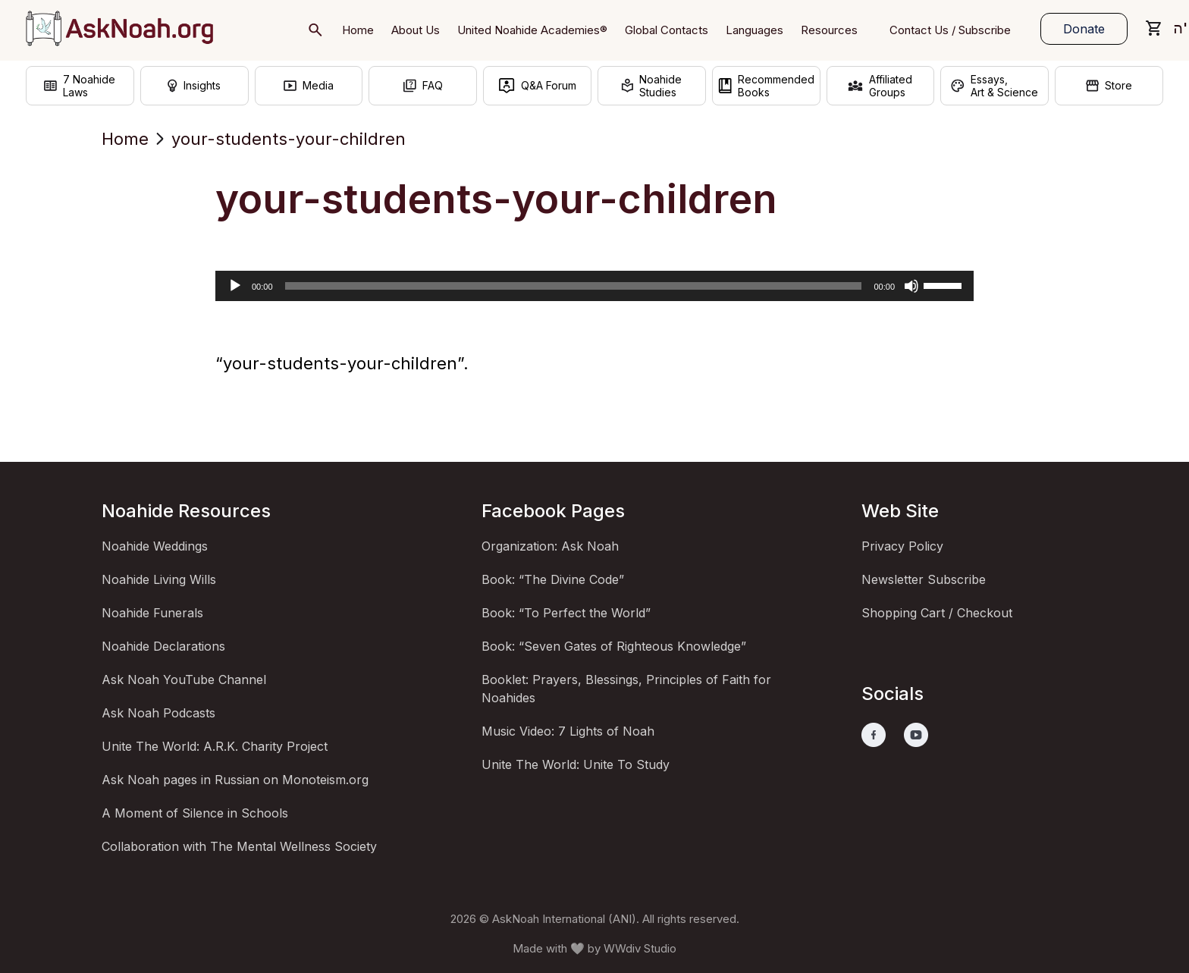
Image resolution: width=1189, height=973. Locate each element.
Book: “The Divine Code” (553, 579)
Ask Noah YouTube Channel (184, 679)
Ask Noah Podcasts (158, 712)
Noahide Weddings (155, 546)
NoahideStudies (651, 86)
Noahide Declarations (163, 646)
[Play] (235, 285)
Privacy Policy (902, 546)
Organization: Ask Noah (550, 546)
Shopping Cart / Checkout (936, 612)
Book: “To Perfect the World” (566, 612)
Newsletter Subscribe (923, 579)
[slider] (573, 286)
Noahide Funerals (152, 612)
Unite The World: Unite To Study (576, 764)
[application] (594, 286)
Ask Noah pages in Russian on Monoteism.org (235, 779)
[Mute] (911, 285)
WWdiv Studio (640, 948)
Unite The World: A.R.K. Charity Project (215, 746)
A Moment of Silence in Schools (195, 813)
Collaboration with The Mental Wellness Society (239, 846)
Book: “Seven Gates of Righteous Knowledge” (614, 646)
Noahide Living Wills (159, 579)
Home (125, 139)
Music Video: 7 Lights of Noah (568, 731)
